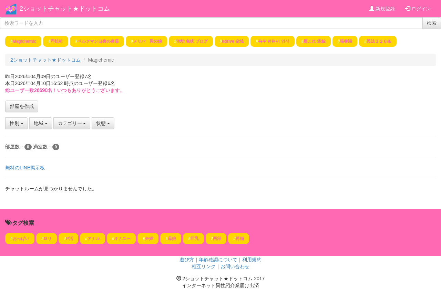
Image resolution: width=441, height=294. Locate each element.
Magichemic (25, 41)
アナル (94, 238)
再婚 (240, 238)
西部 (217, 238)
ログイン (418, 8)
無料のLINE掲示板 (25, 167)
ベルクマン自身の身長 (98, 41)
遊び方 (187, 259)
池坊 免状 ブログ (192, 41)
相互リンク (204, 266)
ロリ (47, 238)
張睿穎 (346, 41)
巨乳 (195, 238)
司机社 (57, 41)
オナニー (122, 238)
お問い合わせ (234, 266)
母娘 (172, 238)
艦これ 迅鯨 (314, 41)
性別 (16, 123)
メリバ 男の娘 (147, 41)
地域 (41, 123)
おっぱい (21, 238)
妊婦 (149, 238)
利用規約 (251, 259)
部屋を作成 (22, 106)
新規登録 (382, 8)
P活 (69, 238)
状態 (103, 123)
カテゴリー (72, 123)
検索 (432, 23)
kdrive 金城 (233, 41)
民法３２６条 (379, 41)
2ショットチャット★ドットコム (65, 8)
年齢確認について (218, 259)
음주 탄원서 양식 (273, 41)
